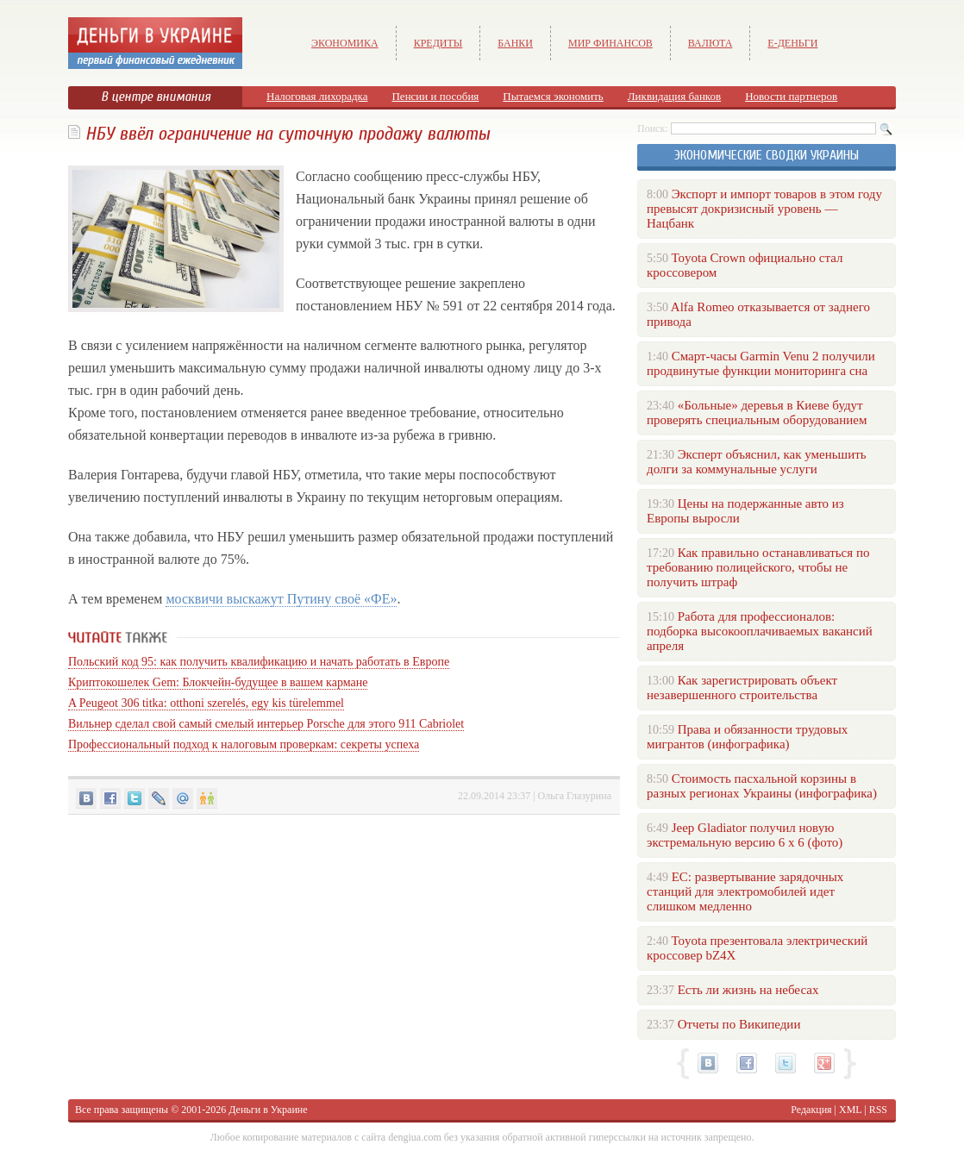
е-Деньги (792, 43)
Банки (515, 43)
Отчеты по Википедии (739, 1024)
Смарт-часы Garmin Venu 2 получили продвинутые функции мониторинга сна (761, 363)
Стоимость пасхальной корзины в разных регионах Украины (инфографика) (762, 786)
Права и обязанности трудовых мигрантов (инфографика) (747, 736)
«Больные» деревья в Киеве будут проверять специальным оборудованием (757, 412)
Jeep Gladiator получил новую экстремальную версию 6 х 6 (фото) (744, 835)
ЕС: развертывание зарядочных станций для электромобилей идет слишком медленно (745, 891)
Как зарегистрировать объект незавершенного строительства (742, 687)
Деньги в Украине (267, 1110)
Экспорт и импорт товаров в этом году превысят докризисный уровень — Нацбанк (764, 208)
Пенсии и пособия (435, 96)
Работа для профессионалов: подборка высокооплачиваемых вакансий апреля (760, 631)
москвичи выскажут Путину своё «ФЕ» (281, 598)
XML (850, 1110)
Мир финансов (610, 43)
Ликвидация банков (674, 96)
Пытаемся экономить (553, 96)
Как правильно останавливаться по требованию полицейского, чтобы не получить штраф (758, 567)
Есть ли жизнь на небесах (748, 990)
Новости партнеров (791, 96)
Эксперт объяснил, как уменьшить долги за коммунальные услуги (757, 461)
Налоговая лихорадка (316, 96)
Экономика (345, 43)
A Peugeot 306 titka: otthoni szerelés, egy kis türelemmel (206, 703)
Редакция (811, 1110)
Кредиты (438, 43)
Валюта (710, 43)
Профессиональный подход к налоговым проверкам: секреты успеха (243, 744)
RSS (878, 1110)
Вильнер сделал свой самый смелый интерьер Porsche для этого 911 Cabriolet (266, 723)
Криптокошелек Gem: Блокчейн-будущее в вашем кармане (217, 682)
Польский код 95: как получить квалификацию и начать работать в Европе (258, 661)
